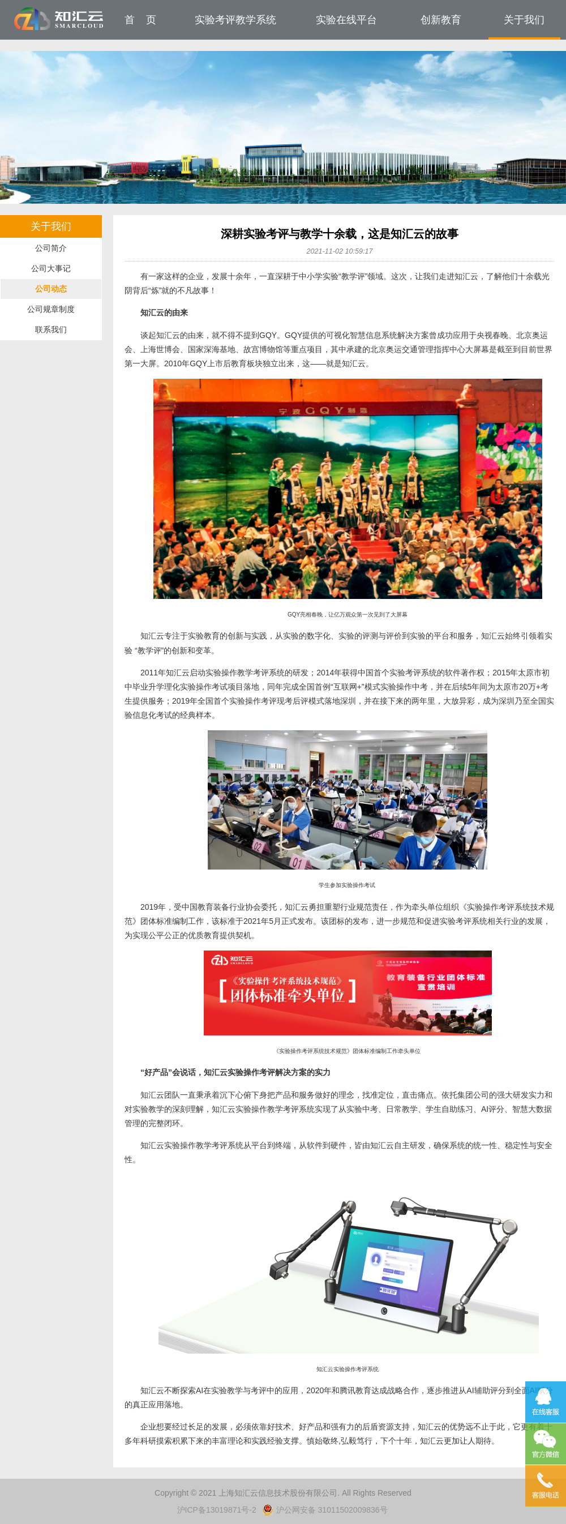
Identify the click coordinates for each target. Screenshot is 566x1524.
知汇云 (59, 18)
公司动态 (51, 288)
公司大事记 (51, 268)
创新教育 (441, 19)
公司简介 (51, 247)
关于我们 (524, 19)
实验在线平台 (346, 19)
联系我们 (51, 329)
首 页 (140, 19)
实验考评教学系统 (235, 19)
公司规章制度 (51, 309)
